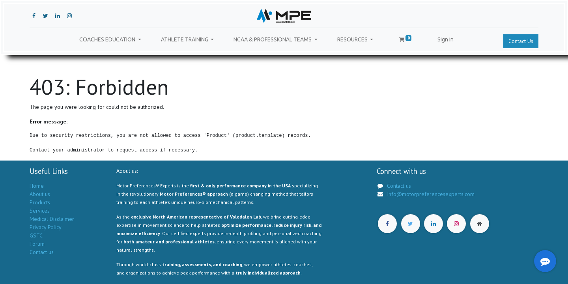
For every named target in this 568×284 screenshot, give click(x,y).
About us (40, 194)
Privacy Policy (45, 227)
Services (40, 210)
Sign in (445, 39)
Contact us (42, 252)
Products (40, 202)
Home (37, 185)
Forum (37, 243)
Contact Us (520, 41)
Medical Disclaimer (52, 218)
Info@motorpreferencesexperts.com (431, 194)
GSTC (36, 235)
